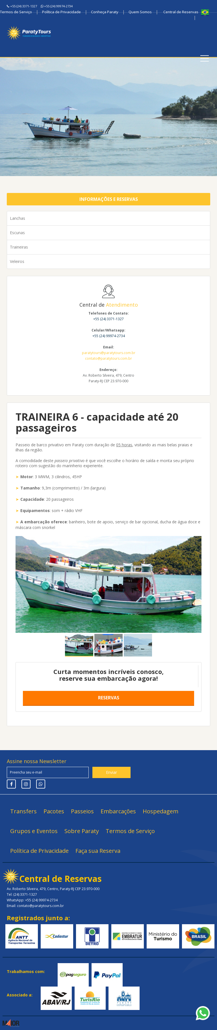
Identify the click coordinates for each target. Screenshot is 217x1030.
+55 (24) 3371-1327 (23, 6)
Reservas (108, 698)
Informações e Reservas (108, 199)
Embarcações (118, 811)
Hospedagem (160, 811)
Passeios (82, 811)
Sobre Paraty (81, 831)
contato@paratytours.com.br (108, 358)
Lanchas (17, 218)
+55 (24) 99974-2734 (58, 6)
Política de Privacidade (61, 11)
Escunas (17, 232)
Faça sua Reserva (97, 851)
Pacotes (54, 811)
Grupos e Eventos (34, 831)
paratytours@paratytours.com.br (108, 352)
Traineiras (19, 247)
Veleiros (17, 261)
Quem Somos (140, 11)
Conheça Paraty (104, 11)
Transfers (23, 811)
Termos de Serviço (16, 11)
